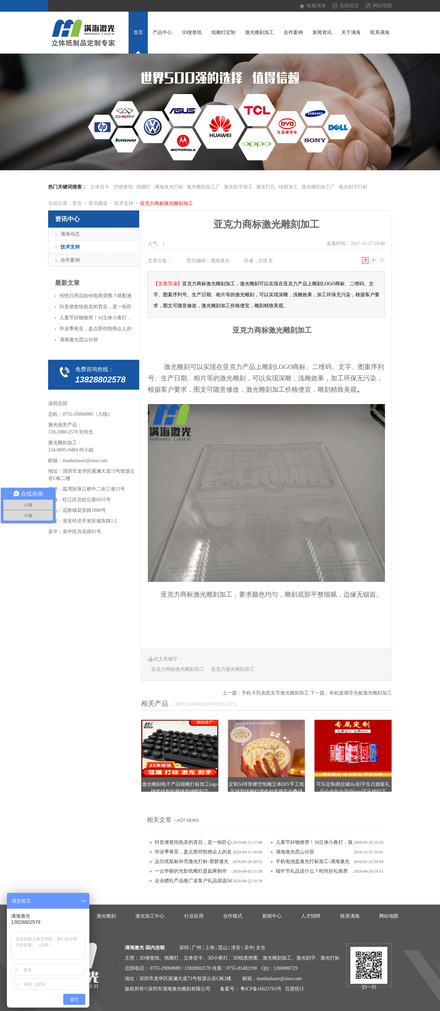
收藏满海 (316, 5)
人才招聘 (310, 916)
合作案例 (293, 32)
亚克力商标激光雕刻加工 (166, 203)
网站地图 (382, 5)
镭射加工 (288, 186)
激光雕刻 (106, 916)
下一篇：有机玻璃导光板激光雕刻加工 (351, 693)
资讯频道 (98, 203)
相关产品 (154, 703)
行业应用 (194, 916)
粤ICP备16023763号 (261, 988)
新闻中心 (272, 916)
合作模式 (232, 916)
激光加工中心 (149, 916)
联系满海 (379, 32)
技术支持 (123, 203)
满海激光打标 (168, 186)
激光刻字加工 (238, 186)
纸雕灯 (143, 186)
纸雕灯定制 (223, 32)
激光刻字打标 (353, 186)
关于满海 (351, 32)
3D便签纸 (192, 32)
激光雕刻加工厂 (203, 186)
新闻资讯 (322, 32)
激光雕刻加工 (259, 32)
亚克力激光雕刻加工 (232, 669)
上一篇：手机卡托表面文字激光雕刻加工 (265, 693)
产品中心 (162, 32)
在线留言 (349, 5)
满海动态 (70, 234)
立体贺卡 (99, 186)
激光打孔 (265, 186)
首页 (138, 32)
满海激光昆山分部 (295, 851)
